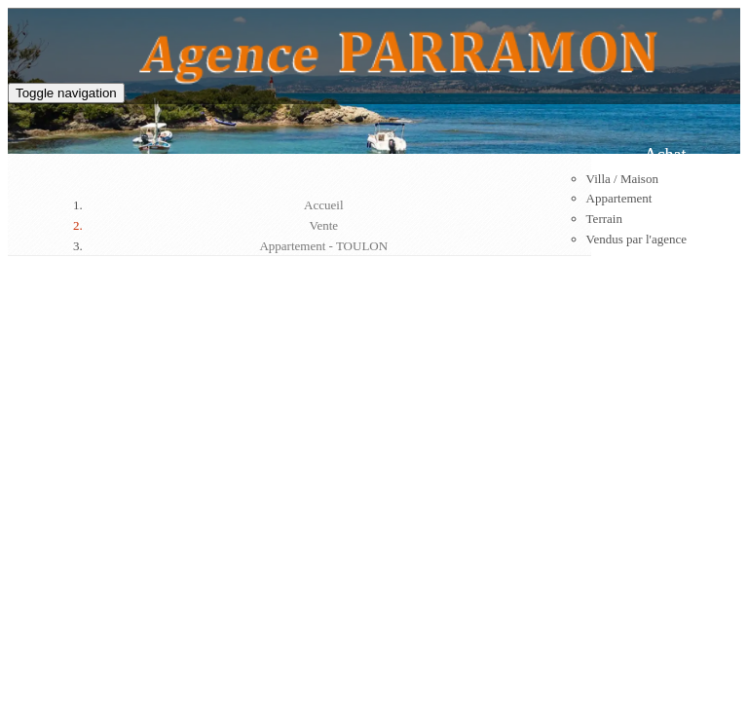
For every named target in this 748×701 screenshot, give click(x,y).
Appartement (619, 198)
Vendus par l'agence (636, 239)
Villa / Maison (622, 178)
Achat (666, 155)
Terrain (604, 218)
